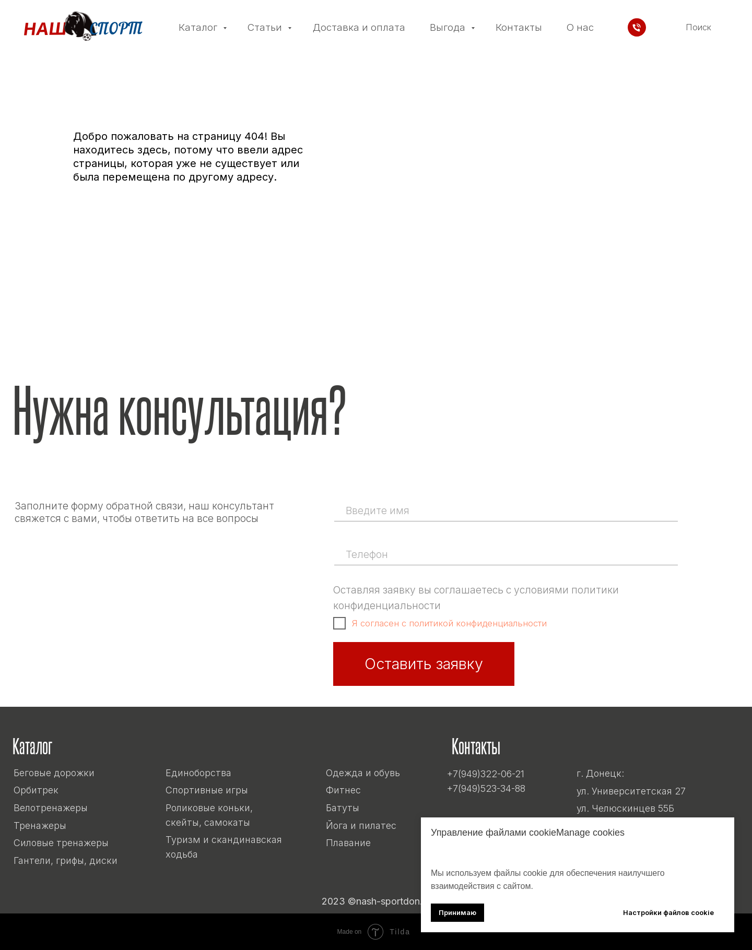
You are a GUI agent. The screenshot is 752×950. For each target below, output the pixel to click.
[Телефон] (637, 27)
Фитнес (343, 790)
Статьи (266, 27)
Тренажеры (40, 825)
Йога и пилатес (361, 825)
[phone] (505, 554)
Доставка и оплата (359, 27)
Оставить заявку (424, 664)
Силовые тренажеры (61, 842)
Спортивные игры (207, 790)
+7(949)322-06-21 (485, 773)
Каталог (199, 27)
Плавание (348, 842)
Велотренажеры (51, 807)
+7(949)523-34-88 (486, 788)
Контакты (519, 27)
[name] (505, 510)
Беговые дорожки (54, 772)
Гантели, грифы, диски (66, 860)
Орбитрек (36, 790)
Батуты (342, 807)
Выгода (449, 27)
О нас (580, 27)
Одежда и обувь (363, 772)
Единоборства (198, 772)
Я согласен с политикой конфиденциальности (449, 623)
